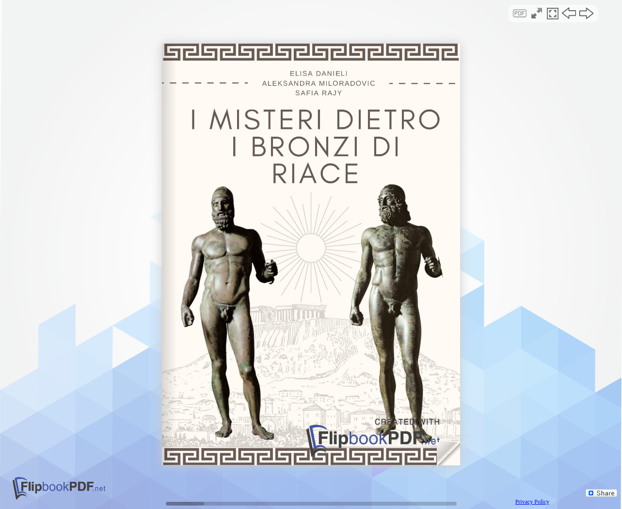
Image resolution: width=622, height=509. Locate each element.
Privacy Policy (532, 501)
